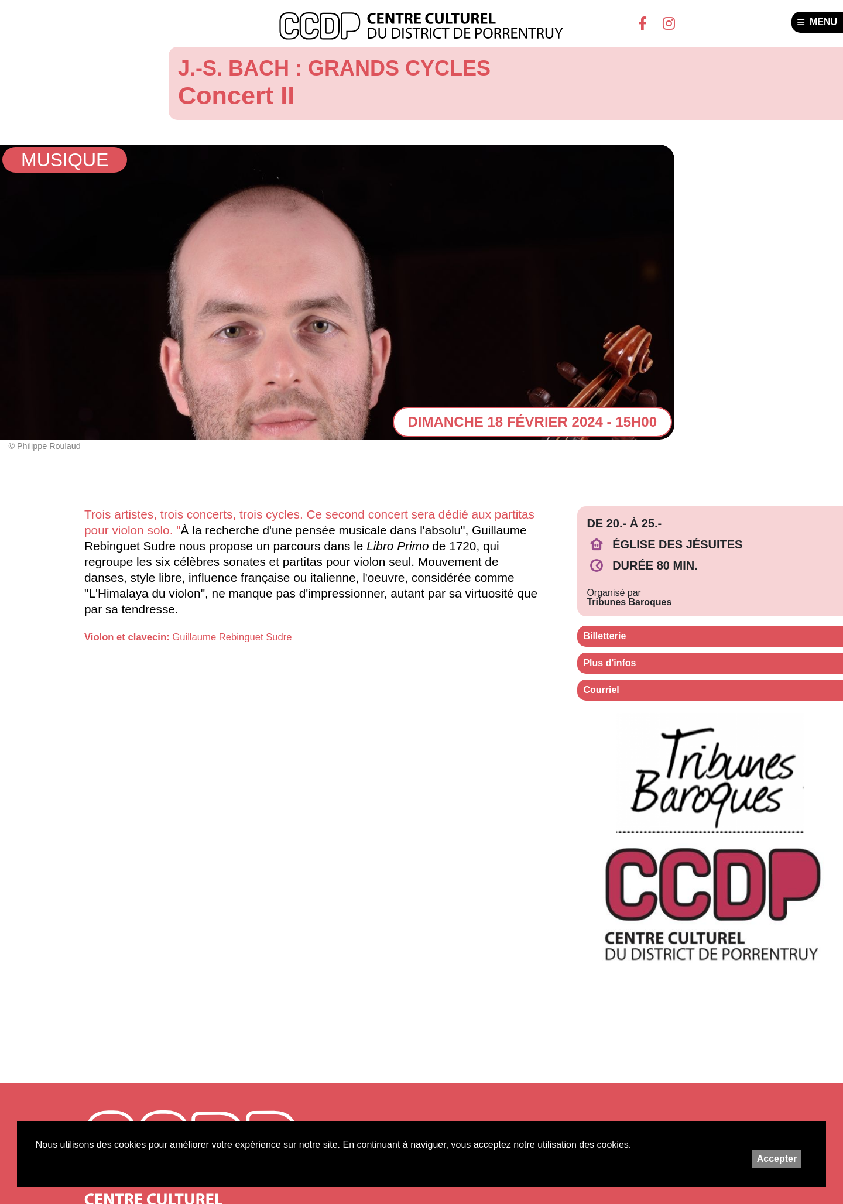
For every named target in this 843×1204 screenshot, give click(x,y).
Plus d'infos (609, 663)
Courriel (601, 690)
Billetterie (604, 636)
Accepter (777, 1159)
